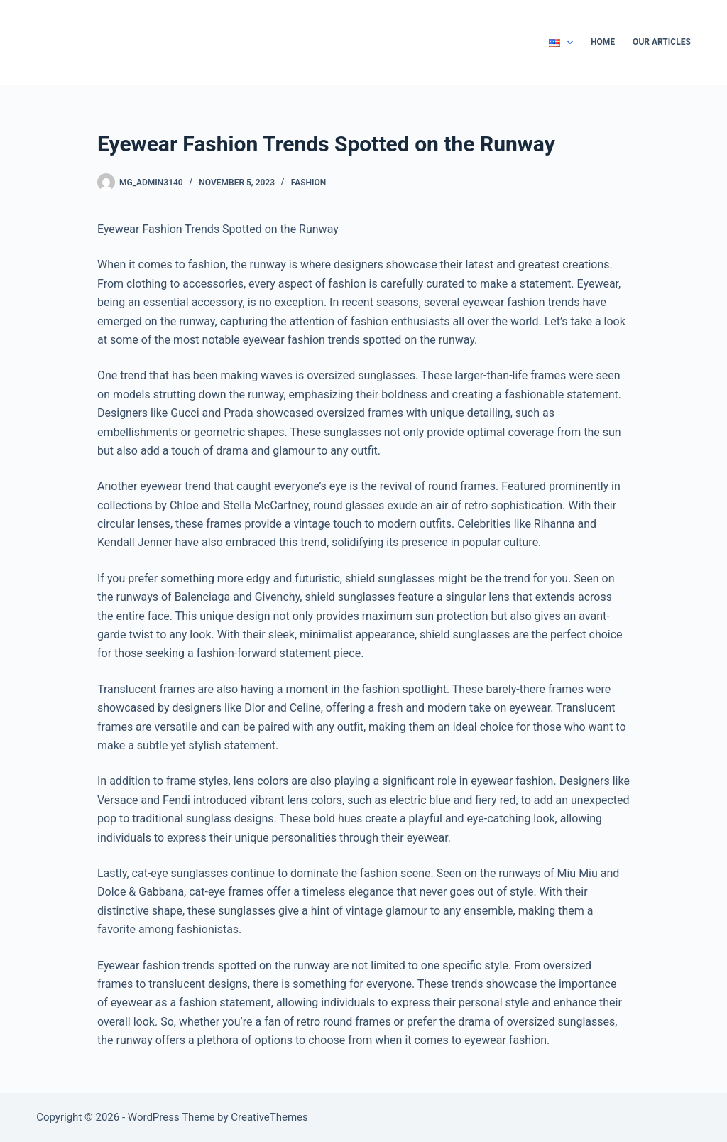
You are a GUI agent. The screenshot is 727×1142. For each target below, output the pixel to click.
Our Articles (662, 42)
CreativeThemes (269, 1117)
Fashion (309, 182)
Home (603, 42)
